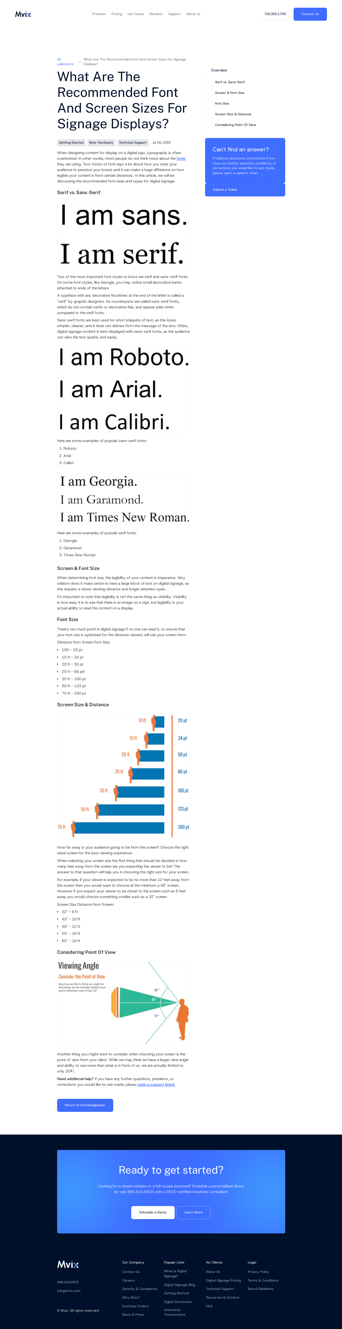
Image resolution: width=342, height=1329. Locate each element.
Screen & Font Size (229, 93)
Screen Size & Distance (233, 114)
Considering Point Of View (235, 125)
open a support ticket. (156, 1084)
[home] (23, 14)
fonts (181, 158)
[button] (99, 14)
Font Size (222, 103)
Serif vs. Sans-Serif (229, 82)
